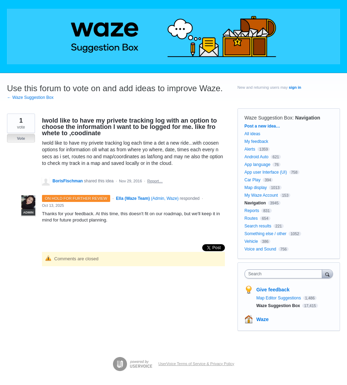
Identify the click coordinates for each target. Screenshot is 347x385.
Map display (256, 187)
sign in (295, 87)
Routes (251, 218)
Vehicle (251, 241)
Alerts (250, 149)
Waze (262, 319)
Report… (155, 181)
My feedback (256, 141)
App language (257, 164)
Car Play (253, 179)
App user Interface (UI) (266, 172)
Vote (21, 138)
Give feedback (273, 289)
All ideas (252, 133)
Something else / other (265, 233)
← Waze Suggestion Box (30, 97)
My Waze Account (261, 195)
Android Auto (257, 156)
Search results (258, 226)
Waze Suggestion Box (268, 118)
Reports (252, 210)
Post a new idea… (262, 126)
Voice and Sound (260, 249)
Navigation (307, 118)
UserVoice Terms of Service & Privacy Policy (196, 364)
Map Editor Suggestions (279, 298)
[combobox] (285, 273)
